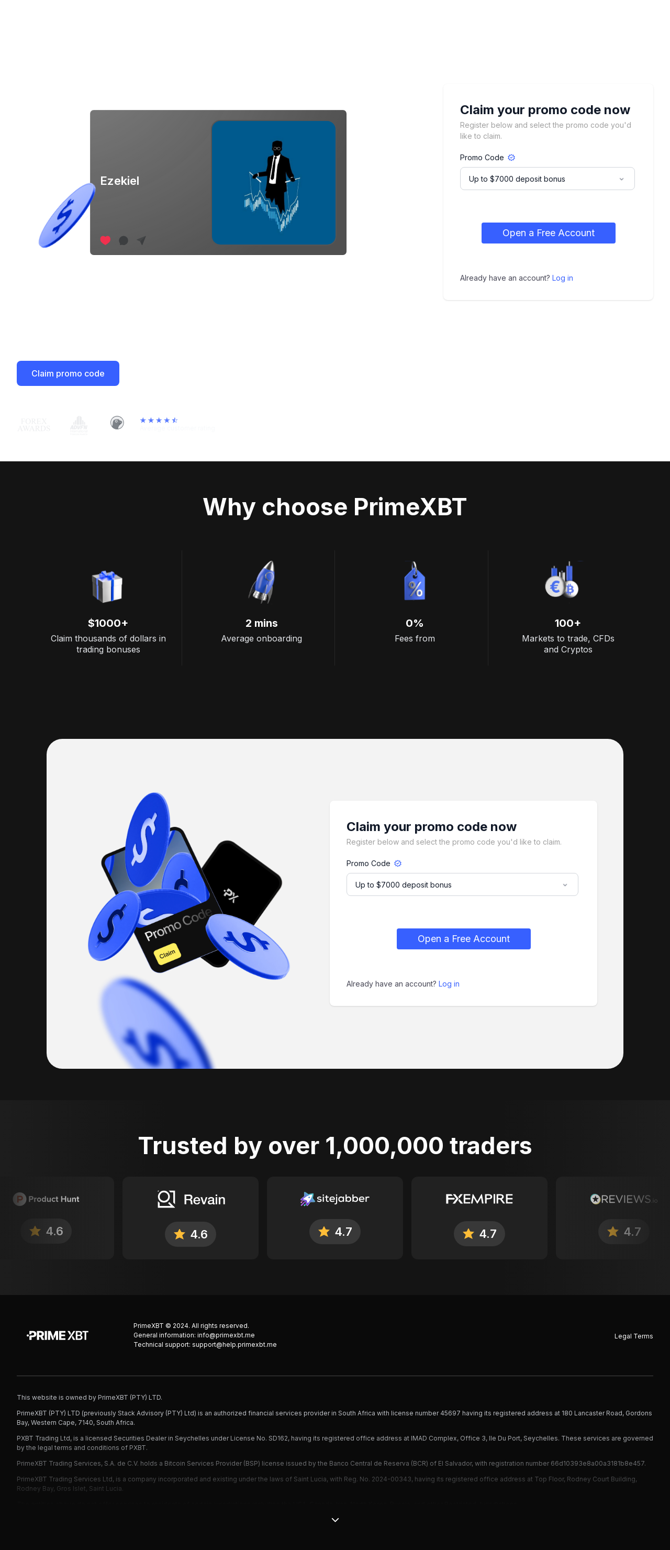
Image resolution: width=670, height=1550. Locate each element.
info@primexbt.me (226, 1335)
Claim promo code (68, 373)
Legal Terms (634, 1336)
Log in (562, 277)
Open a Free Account (548, 232)
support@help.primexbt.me (234, 1344)
